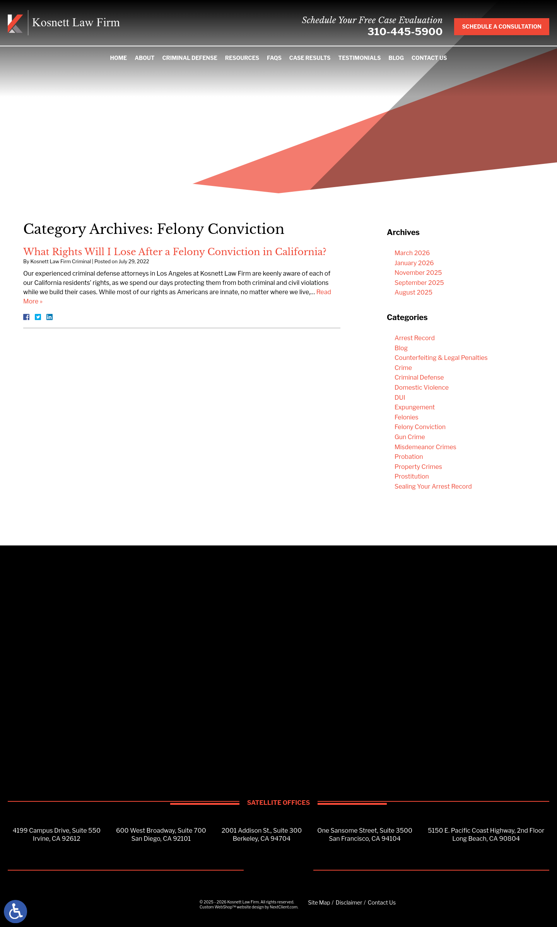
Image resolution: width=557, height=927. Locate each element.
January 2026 (414, 263)
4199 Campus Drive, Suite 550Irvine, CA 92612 (57, 834)
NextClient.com (283, 907)
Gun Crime (410, 437)
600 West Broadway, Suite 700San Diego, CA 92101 (161, 834)
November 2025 (418, 272)
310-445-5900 (405, 31)
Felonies (407, 417)
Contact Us (429, 58)
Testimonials (359, 58)
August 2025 (413, 292)
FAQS (274, 58)
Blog (396, 58)
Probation (409, 456)
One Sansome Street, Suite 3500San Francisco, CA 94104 (364, 834)
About (144, 58)
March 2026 (412, 253)
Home (118, 58)
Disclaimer (349, 902)
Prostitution (412, 476)
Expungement (415, 407)
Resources (242, 58)
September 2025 (419, 282)
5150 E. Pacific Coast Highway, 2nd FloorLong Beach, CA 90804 (486, 834)
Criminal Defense (189, 58)
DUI (400, 397)
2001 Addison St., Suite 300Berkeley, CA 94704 (262, 834)
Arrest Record (415, 338)
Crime (403, 367)
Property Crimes (418, 466)
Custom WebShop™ (218, 907)
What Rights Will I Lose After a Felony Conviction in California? (174, 251)
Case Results (310, 58)
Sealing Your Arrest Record (433, 486)
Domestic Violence (422, 387)
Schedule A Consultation (502, 26)
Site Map (319, 902)
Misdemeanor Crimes (425, 447)
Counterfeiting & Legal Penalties (441, 357)
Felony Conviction (420, 427)
